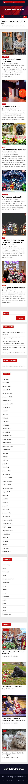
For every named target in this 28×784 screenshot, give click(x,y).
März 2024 (6, 467)
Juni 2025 (5, 414)
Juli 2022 (5, 537)
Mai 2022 (5, 545)
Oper (4, 237)
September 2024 (8, 446)
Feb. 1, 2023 (7, 290)
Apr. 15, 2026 (7, 689)
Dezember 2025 (7, 393)
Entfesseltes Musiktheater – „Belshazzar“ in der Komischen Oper (13, 719)
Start (2, 23)
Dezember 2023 (7, 478)
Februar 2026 (7, 386)
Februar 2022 (6, 552)
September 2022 (8, 530)
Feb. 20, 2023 (7, 199)
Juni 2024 (5, 457)
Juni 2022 (5, 541)
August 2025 (6, 407)
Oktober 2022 (7, 527)
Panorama (6, 597)
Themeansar (15, 778)
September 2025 (8, 404)
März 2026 (6, 383)
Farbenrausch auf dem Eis (12, 197)
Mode (4, 586)
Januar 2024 (6, 474)
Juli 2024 (5, 453)
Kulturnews (6, 582)
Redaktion (14, 63)
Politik (4, 600)
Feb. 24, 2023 (7, 154)
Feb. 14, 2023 (7, 247)
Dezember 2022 (7, 520)
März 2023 (6, 509)
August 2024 (6, 450)
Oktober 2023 (7, 485)
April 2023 (5, 506)
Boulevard (5, 194)
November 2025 (7, 397)
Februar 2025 (7, 428)
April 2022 (5, 548)
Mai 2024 (5, 460)
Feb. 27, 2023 (7, 109)
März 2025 (6, 425)
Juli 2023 (5, 495)
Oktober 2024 (7, 443)
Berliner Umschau (14, 9)
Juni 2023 (5, 499)
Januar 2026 (6, 390)
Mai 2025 (5, 418)
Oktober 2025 (7, 400)
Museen (5, 590)
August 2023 (6, 492)
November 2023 (7, 481)
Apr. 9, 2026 (7, 723)
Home (4, 780)
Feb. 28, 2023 (7, 63)
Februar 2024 (7, 471)
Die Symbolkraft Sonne (11, 107)
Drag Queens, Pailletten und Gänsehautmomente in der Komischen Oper (13, 242)
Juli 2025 (5, 411)
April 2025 (6, 421)
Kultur (4, 104)
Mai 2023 (5, 502)
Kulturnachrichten (8, 579)
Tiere (4, 147)
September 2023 (8, 488)
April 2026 (6, 379)
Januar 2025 (6, 432)
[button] (21, 16)
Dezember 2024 (7, 435)
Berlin (4, 285)
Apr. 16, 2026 (7, 656)
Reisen (4, 604)
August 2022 (6, 534)
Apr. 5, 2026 (7, 757)
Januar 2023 (6, 516)
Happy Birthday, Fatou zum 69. (11, 338)
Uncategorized (7, 614)
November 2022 (7, 523)
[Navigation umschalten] (18, 17)
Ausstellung (5, 56)
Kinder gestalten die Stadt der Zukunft (14, 353)
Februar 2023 (6, 513)
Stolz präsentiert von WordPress (10, 776)
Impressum (14, 780)
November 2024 (7, 439)
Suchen (6, 313)
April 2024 (6, 464)
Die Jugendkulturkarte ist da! (13, 288)
